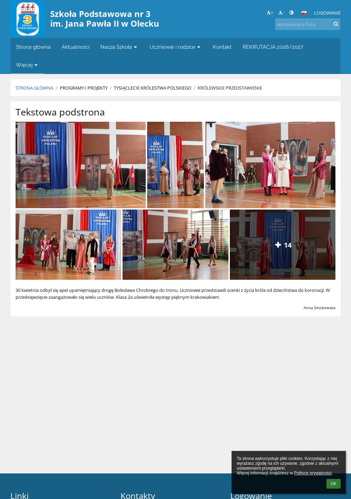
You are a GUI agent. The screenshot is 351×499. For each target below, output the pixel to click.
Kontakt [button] (222, 47)
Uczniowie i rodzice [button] (176, 47)
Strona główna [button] (33, 47)
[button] (304, 13)
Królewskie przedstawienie (230, 88)
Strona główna (34, 88)
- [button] (281, 12)
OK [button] (333, 483)
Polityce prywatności (313, 473)
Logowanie (327, 13)
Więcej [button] (27, 65)
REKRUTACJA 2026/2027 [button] (273, 47)
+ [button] (270, 12)
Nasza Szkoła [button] (119, 47)
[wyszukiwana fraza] (308, 24)
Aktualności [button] (75, 47)
